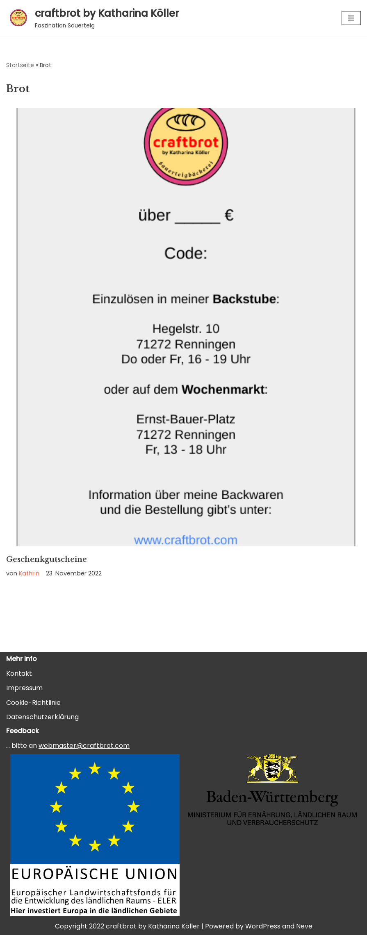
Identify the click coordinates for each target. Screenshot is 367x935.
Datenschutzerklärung (42, 717)
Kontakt (19, 673)
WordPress (262, 926)
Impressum (24, 688)
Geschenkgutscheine (46, 559)
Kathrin (29, 573)
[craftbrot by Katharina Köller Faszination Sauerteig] (92, 18)
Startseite (20, 65)
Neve (304, 926)
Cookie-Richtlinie (33, 702)
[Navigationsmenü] (351, 18)
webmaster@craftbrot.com (84, 745)
